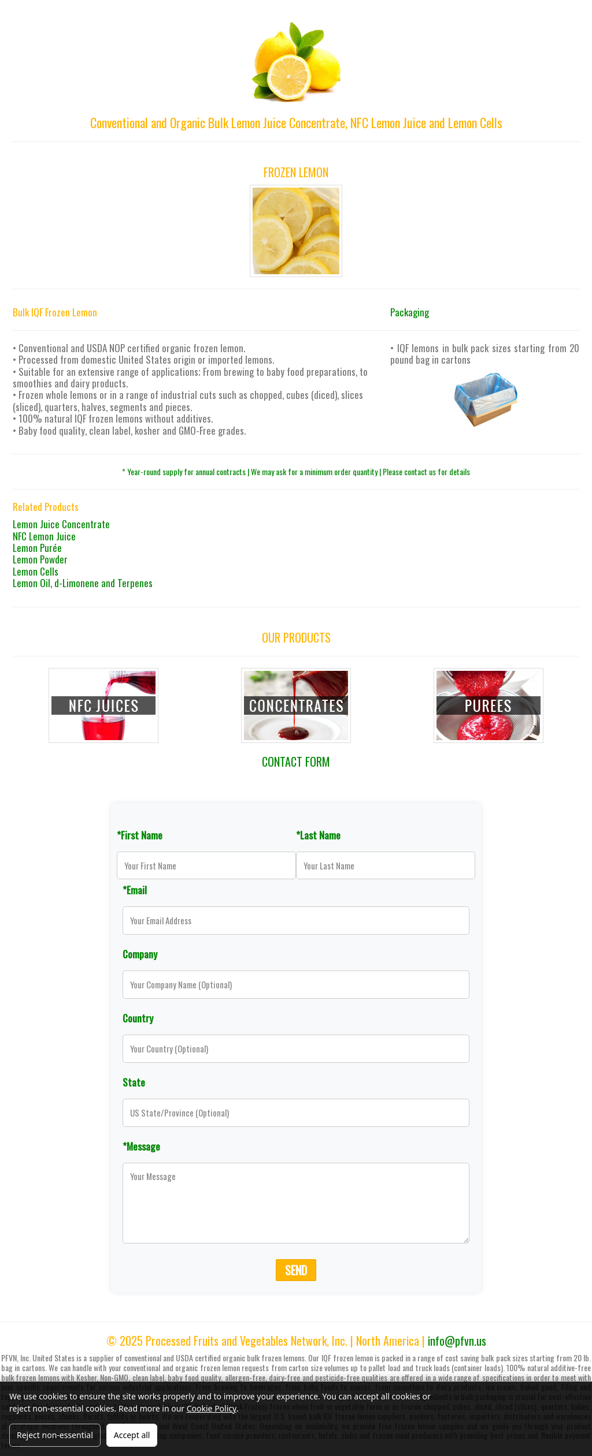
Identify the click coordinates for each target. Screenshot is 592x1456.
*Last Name (318, 834)
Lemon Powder (40, 559)
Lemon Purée (37, 547)
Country (138, 1017)
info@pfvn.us (457, 1340)
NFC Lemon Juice (44, 536)
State (134, 1081)
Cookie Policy (211, 1408)
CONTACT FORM (296, 761)
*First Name (139, 834)
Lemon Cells (35, 571)
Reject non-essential (55, 1434)
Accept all (132, 1434)
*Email (135, 889)
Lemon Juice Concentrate (61, 524)
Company (140, 953)
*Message (141, 1145)
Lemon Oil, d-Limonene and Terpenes (83, 583)
